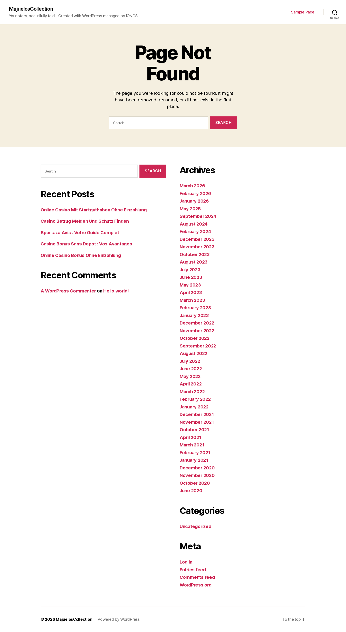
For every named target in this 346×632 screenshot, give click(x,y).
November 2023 (197, 247)
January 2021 (195, 460)
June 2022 (191, 369)
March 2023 (193, 300)
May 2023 (190, 285)
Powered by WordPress (119, 619)
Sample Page (302, 12)
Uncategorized (196, 526)
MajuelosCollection (32, 8)
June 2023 (191, 277)
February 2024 (196, 231)
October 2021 (195, 430)
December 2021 (197, 414)
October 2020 (195, 483)
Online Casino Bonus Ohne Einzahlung (82, 255)
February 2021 (196, 452)
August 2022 (194, 353)
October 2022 (195, 338)
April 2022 (191, 384)
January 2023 (195, 315)
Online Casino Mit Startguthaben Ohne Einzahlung (95, 210)
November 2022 (197, 330)
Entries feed (193, 569)
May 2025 (190, 208)
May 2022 (190, 376)
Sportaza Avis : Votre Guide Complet (81, 232)
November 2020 (198, 475)
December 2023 (197, 239)
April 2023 (191, 292)
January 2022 (195, 407)
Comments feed (197, 577)
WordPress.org (196, 585)
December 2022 (197, 323)
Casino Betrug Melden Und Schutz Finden (86, 221)
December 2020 (198, 468)
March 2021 (192, 445)
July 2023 (191, 269)
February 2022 (196, 399)
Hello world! (118, 291)
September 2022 (198, 346)
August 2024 (194, 224)
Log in (186, 562)
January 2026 (195, 201)
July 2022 (191, 361)
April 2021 (191, 437)
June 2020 (191, 490)
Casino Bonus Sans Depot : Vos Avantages (87, 244)
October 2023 (195, 254)
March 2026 (193, 186)
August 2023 (194, 262)
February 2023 (196, 308)
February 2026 (196, 193)
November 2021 (197, 422)
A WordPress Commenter (69, 291)
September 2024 (198, 216)
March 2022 (193, 391)
